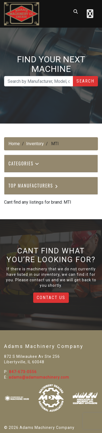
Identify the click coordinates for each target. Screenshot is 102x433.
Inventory (35, 143)
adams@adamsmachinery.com (39, 377)
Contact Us (51, 297)
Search (85, 81)
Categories (23, 163)
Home (14, 143)
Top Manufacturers (33, 185)
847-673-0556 (23, 372)
